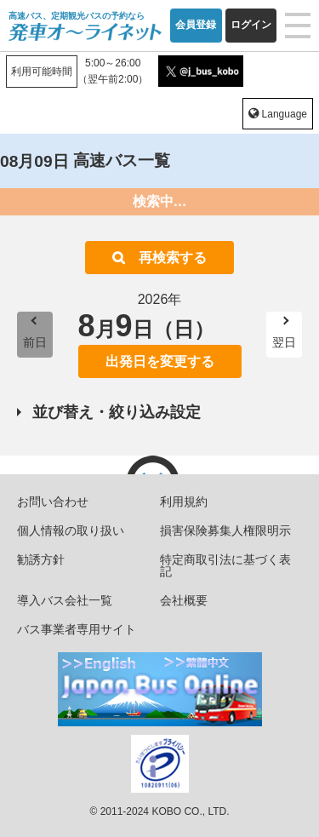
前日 (35, 342)
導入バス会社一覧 (64, 600)
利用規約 (184, 501)
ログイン (251, 25)
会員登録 (195, 25)
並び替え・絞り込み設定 (116, 412)
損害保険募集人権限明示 (225, 530)
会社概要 (184, 600)
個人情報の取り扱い (70, 530)
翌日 (284, 342)
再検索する (173, 257)
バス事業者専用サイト (76, 629)
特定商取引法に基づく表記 (225, 565)
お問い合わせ (52, 501)
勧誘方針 (41, 559)
